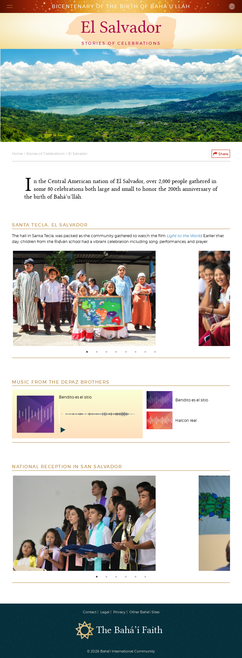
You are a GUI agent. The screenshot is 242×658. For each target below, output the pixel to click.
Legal (104, 612)
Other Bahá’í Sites (144, 612)
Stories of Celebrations (45, 154)
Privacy (119, 612)
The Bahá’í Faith (129, 630)
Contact (89, 612)
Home (17, 154)
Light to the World (184, 236)
